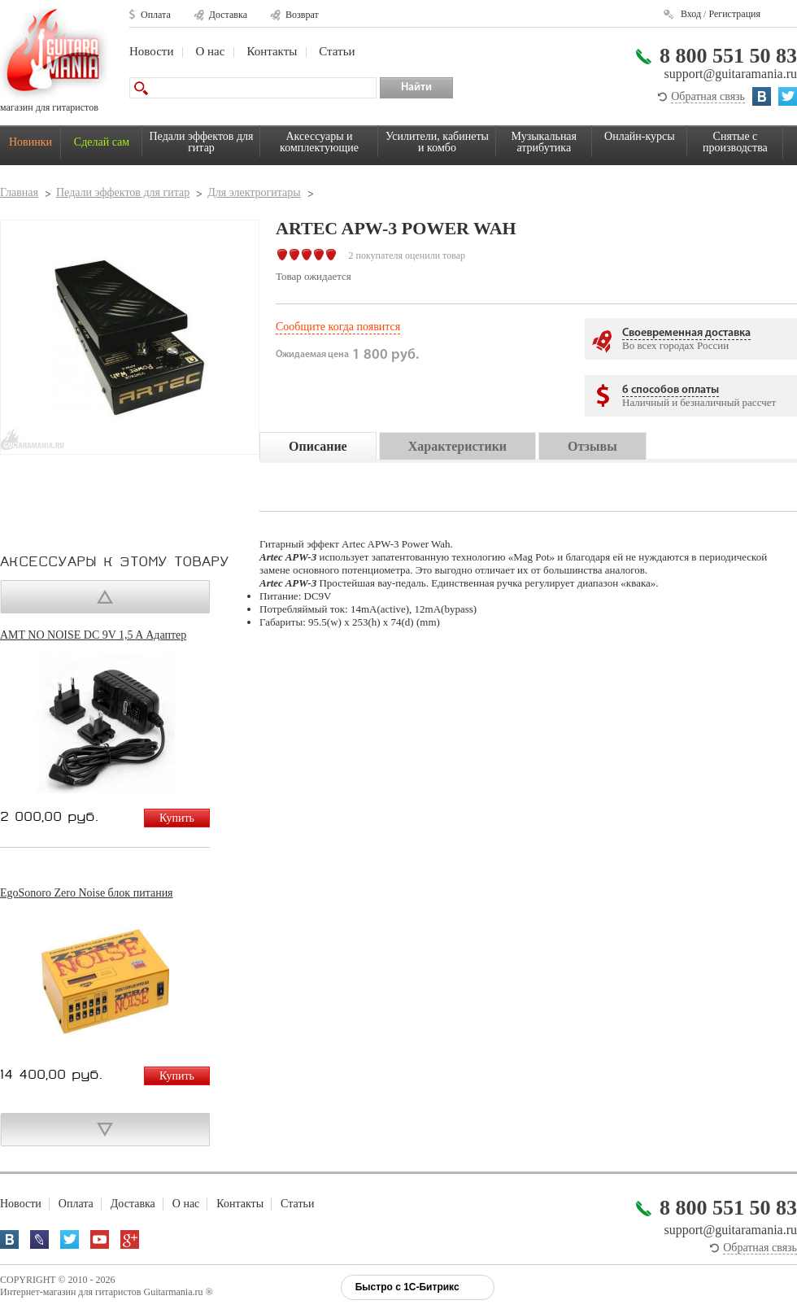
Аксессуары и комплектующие (319, 142)
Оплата (156, 14)
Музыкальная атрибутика (544, 142)
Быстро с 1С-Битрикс (407, 1287)
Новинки (30, 142)
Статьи (337, 51)
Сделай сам (101, 142)
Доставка (228, 14)
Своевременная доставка (686, 333)
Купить (176, 818)
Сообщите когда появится (338, 327)
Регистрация (734, 14)
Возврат (302, 14)
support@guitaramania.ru (730, 74)
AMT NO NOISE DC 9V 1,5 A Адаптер (93, 635)
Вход (691, 14)
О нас (209, 51)
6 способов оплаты (670, 390)
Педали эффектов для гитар (202, 142)
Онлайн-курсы (639, 136)
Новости (151, 51)
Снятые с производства (735, 142)
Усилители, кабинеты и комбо (437, 142)
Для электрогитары (253, 192)
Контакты (271, 51)
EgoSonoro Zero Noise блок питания (86, 893)
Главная (19, 192)
